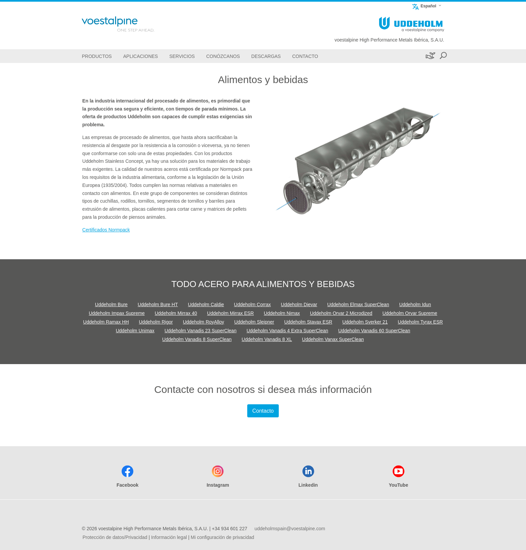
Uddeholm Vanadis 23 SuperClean (200, 330)
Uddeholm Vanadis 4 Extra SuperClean (287, 330)
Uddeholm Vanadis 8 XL (267, 339)
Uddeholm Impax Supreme (117, 313)
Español (424, 6)
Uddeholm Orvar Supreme (409, 313)
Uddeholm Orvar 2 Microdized (341, 313)
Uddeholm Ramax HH (106, 322)
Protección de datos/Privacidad (115, 537)
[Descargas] (266, 56)
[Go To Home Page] (127, 23)
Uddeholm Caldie (206, 304)
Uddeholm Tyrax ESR (420, 322)
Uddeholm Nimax (282, 313)
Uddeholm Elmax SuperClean (358, 304)
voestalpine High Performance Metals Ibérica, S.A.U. (389, 40)
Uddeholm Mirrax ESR (230, 313)
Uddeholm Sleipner (254, 322)
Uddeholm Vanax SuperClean (333, 339)
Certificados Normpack (106, 229)
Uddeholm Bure (111, 304)
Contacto (263, 411)
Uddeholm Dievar (299, 304)
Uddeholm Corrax (252, 304)
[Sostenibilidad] (430, 56)
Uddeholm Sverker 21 (364, 322)
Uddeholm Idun (415, 304)
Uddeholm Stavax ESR (308, 322)
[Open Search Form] (443, 56)
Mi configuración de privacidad (222, 537)
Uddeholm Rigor (156, 322)
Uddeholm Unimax (135, 330)
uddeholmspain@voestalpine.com (290, 528)
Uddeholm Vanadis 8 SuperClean (197, 339)
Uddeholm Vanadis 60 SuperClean (374, 330)
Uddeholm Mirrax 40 (176, 313)
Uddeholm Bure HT (158, 304)
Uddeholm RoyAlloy (203, 322)
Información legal (169, 537)
